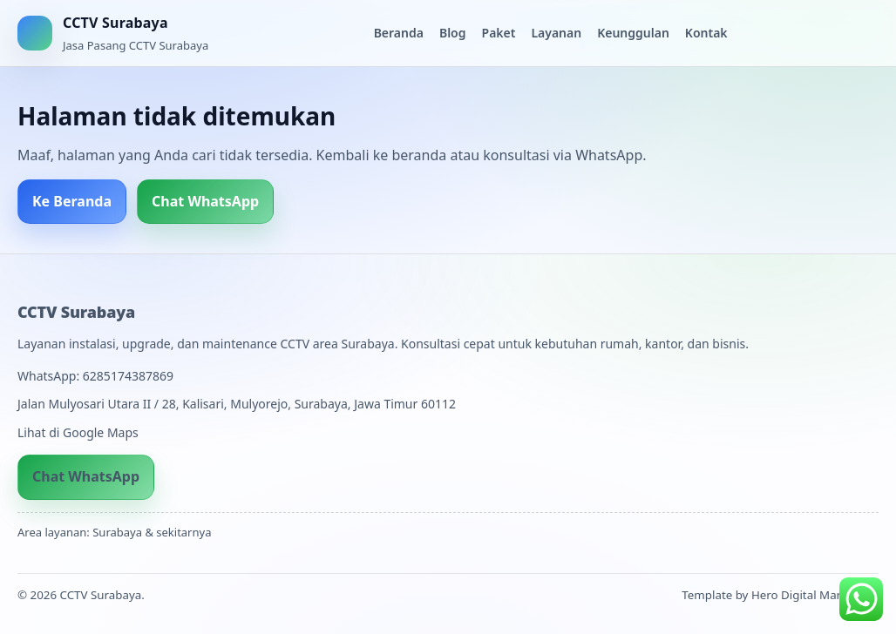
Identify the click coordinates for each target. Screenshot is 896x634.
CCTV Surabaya (76, 311)
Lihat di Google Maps (78, 432)
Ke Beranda (72, 201)
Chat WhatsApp (205, 201)
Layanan (556, 32)
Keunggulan (633, 32)
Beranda (399, 32)
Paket (499, 32)
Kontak (706, 32)
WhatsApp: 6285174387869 (95, 376)
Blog (452, 32)
